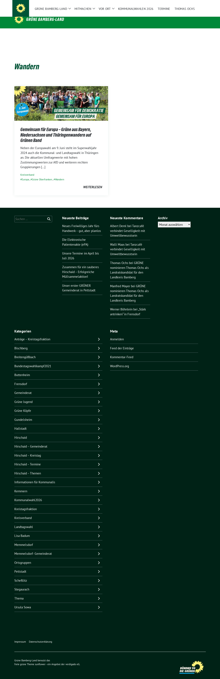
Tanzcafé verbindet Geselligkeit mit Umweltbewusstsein (127, 225)
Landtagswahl (23, 522)
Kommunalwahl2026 (28, 495)
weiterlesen (92, 182)
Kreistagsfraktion (25, 504)
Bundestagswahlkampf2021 (32, 361)
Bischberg (21, 343)
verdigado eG (72, 659)
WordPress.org (119, 361)
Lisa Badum (22, 531)
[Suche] (195, 5)
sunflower (40, 659)
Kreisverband (27, 169)
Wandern (59, 174)
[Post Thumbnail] (61, 98)
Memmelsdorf (23, 540)
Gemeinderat (23, 388)
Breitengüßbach (25, 352)
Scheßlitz (20, 575)
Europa (25, 174)
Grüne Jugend (23, 397)
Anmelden (117, 334)
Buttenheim (22, 370)
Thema (19, 593)
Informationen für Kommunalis (34, 477)
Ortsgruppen (22, 557)
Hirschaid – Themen (27, 468)
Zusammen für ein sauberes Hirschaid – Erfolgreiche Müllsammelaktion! (80, 266)
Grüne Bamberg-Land (45, 19)
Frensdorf (20, 379)
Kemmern (20, 486)
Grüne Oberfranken (42, 174)
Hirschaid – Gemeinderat (30, 441)
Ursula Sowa (22, 602)
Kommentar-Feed (121, 352)
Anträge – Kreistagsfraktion (32, 334)
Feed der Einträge (122, 343)
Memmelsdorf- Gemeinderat (33, 548)
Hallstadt (20, 423)
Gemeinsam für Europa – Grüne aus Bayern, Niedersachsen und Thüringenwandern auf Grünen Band (55, 130)
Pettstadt (20, 566)
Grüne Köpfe (22, 405)
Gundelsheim (23, 414)
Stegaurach (21, 584)
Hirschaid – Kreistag (27, 450)
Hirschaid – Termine (27, 459)
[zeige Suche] (200, 5)
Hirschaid (20, 432)
